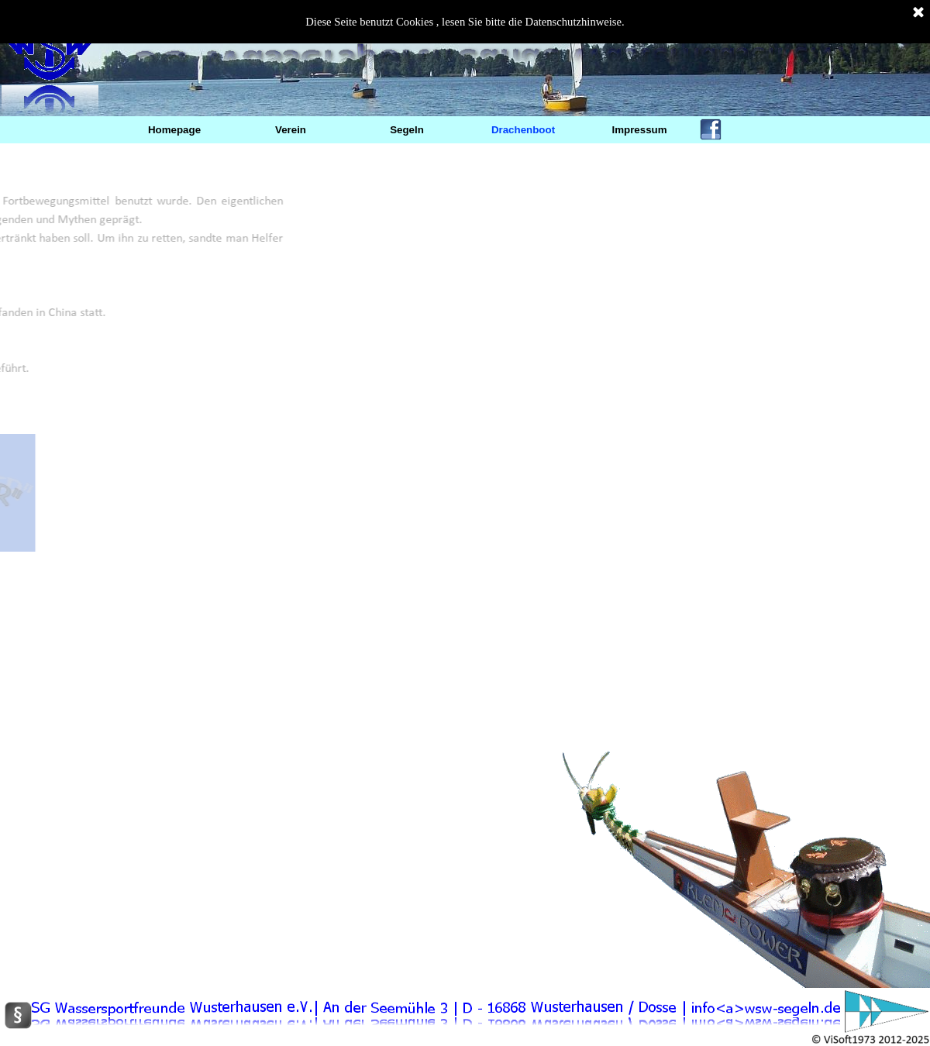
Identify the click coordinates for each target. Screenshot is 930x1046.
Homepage (174, 130)
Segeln (407, 130)
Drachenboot (523, 130)
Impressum (638, 130)
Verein (290, 130)
